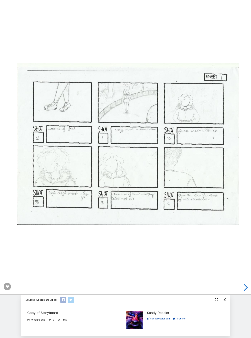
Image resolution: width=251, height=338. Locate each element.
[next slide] (244, 287)
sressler (179, 318)
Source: (41, 300)
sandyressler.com (159, 318)
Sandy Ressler (158, 313)
